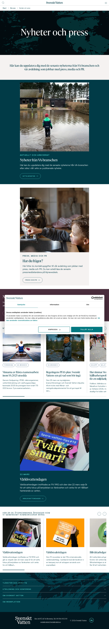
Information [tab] (54, 304)
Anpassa (54, 329)
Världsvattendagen (33, 498)
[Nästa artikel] (104, 328)
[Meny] (106, 3)
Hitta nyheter (30, 176)
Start (4, 8)
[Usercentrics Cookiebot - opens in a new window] (93, 298)
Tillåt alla (86, 329)
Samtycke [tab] (21, 304)
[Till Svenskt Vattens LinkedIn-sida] (91, 620)
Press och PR (32, 280)
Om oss (13, 8)
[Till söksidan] (3, 3)
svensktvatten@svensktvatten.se (50, 622)
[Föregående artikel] (99, 514)
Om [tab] (87, 304)
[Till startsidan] (54, 3)
